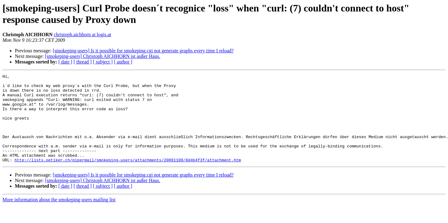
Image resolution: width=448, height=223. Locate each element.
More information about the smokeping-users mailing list (58, 217)
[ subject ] (103, 61)
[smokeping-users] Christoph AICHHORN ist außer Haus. (102, 56)
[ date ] (65, 61)
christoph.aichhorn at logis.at (82, 34)
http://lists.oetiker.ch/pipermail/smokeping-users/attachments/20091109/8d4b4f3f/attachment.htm (128, 177)
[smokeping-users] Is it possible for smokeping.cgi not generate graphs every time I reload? (143, 50)
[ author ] (123, 61)
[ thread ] (82, 61)
